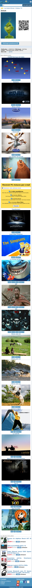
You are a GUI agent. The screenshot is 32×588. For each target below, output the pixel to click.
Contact (2, 583)
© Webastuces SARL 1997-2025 (16, 587)
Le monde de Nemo (16, 259)
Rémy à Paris (16, 107)
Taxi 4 (16, 483)
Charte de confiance (5, 581)
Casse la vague (16, 408)
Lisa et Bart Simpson (15, 234)
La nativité (16, 433)
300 (16, 284)
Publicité (2, 582)
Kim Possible (16, 508)
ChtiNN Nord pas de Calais (16, 57)
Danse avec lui (16, 334)
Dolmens (16, 82)
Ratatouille (16, 131)
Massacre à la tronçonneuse (16, 458)
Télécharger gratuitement (10, 43)
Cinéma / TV (18, 104)
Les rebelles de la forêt (16, 156)
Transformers (16, 209)
